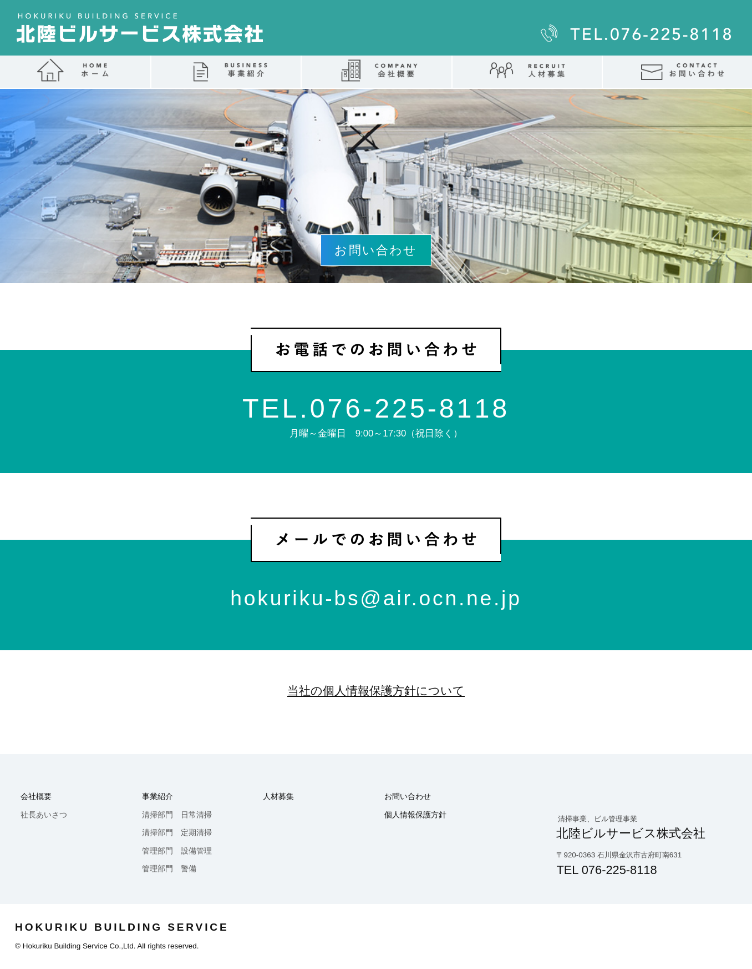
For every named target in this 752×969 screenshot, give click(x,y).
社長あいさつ (44, 815)
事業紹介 (157, 796)
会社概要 (36, 796)
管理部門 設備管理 (177, 851)
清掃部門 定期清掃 (177, 833)
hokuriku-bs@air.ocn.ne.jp (375, 598)
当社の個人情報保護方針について (376, 690)
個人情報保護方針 (415, 815)
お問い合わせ (407, 796)
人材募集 (278, 796)
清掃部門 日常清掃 (177, 815)
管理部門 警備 (169, 869)
